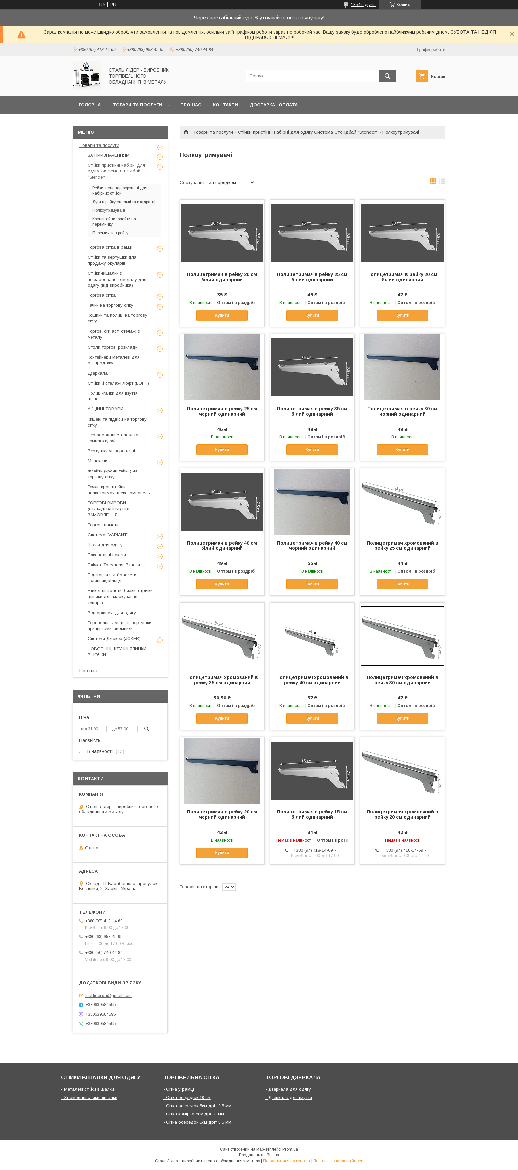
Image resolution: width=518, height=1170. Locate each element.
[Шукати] (387, 76)
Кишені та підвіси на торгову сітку (117, 422)
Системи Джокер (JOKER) (114, 638)
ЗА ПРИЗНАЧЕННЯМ (109, 155)
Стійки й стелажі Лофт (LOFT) (118, 383)
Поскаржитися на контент (286, 1161)
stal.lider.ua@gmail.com (108, 995)
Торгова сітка (102, 295)
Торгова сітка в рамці (110, 247)
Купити (222, 315)
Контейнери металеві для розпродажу (114, 360)
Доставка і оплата (274, 104)
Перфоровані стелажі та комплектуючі (113, 438)
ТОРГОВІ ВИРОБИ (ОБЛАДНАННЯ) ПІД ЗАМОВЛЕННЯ (109, 508)
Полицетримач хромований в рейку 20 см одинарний (402, 814)
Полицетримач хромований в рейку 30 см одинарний (402, 680)
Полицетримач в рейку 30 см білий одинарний (402, 277)
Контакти (225, 104)
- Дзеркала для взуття (288, 1097)
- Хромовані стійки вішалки (89, 1097)
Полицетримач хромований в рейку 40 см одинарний (312, 680)
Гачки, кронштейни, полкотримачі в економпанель (119, 489)
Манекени (97, 460)
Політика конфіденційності (338, 1161)
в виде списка (442, 182)
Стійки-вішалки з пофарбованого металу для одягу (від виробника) (117, 279)
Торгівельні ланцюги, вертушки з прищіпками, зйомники (121, 625)
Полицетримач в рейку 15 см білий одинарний (312, 814)
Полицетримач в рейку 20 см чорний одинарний (222, 814)
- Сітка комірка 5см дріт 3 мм (193, 1114)
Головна (90, 104)
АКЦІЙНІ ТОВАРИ (105, 408)
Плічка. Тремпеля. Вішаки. (114, 564)
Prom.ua (290, 1149)
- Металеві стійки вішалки (87, 1089)
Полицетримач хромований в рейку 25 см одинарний (402, 545)
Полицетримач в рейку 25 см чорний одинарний (222, 411)
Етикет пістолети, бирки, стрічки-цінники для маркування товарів (121, 596)
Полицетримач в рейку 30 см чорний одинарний (402, 411)
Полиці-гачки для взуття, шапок (113, 396)
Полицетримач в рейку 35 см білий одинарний (312, 411)
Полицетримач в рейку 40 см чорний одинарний (312, 545)
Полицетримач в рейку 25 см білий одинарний (312, 277)
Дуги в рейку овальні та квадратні (123, 202)
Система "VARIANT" (108, 534)
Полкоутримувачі (108, 210)
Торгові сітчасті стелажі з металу (114, 334)
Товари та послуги (137, 104)
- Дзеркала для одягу (288, 1089)
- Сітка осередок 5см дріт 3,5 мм (197, 1122)
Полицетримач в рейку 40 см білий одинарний (222, 545)
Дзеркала (98, 373)
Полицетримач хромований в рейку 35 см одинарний (222, 680)
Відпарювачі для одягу (112, 612)
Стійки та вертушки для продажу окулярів (112, 260)
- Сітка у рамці (178, 1089)
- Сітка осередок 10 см (187, 1097)
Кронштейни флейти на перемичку (114, 222)
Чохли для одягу (105, 544)
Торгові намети (103, 524)
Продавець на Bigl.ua (259, 1155)
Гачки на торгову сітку (110, 305)
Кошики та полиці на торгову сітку (117, 318)
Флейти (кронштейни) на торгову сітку (113, 474)
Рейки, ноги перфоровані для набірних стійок (119, 191)
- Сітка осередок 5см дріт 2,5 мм (197, 1105)
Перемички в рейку (110, 233)
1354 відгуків (363, 4)
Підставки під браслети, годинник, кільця (112, 577)
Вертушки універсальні (111, 450)
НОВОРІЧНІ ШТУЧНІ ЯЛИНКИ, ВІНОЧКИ (117, 651)
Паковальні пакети (107, 554)
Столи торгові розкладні (113, 347)
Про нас (190, 104)
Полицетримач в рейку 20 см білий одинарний (222, 277)
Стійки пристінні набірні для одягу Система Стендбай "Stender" (308, 132)
